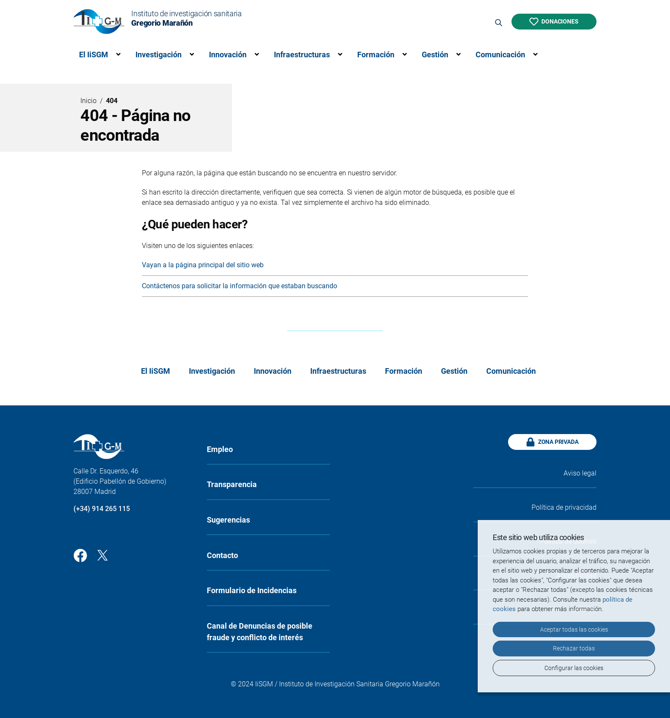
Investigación (158, 54)
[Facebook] (80, 554)
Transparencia (232, 484)
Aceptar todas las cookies (574, 629)
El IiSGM (93, 54)
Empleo (220, 449)
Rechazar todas (574, 648)
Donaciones (553, 21)
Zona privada (552, 441)
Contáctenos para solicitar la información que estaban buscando (239, 286)
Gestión (435, 54)
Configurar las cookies (573, 668)
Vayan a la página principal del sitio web (203, 265)
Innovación (228, 54)
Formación (375, 54)
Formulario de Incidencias (252, 590)
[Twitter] (102, 554)
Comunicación (500, 54)
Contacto (222, 555)
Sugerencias (228, 519)
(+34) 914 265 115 (101, 509)
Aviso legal (580, 473)
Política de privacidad (564, 507)
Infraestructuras (302, 54)
